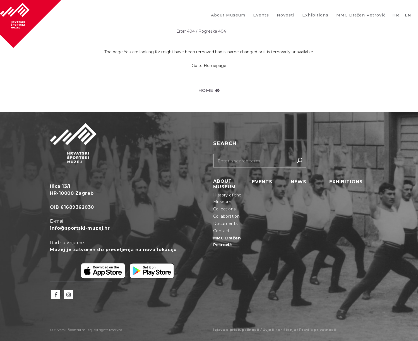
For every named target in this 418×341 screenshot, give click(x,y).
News (298, 181)
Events (261, 15)
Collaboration (226, 216)
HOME (209, 90)
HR (395, 15)
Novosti (285, 15)
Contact (221, 230)
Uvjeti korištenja (279, 330)
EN (408, 15)
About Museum (228, 15)
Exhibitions (315, 15)
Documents (225, 223)
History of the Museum (227, 198)
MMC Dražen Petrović (361, 15)
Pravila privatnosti (318, 330)
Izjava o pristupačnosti (236, 330)
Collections (224, 209)
